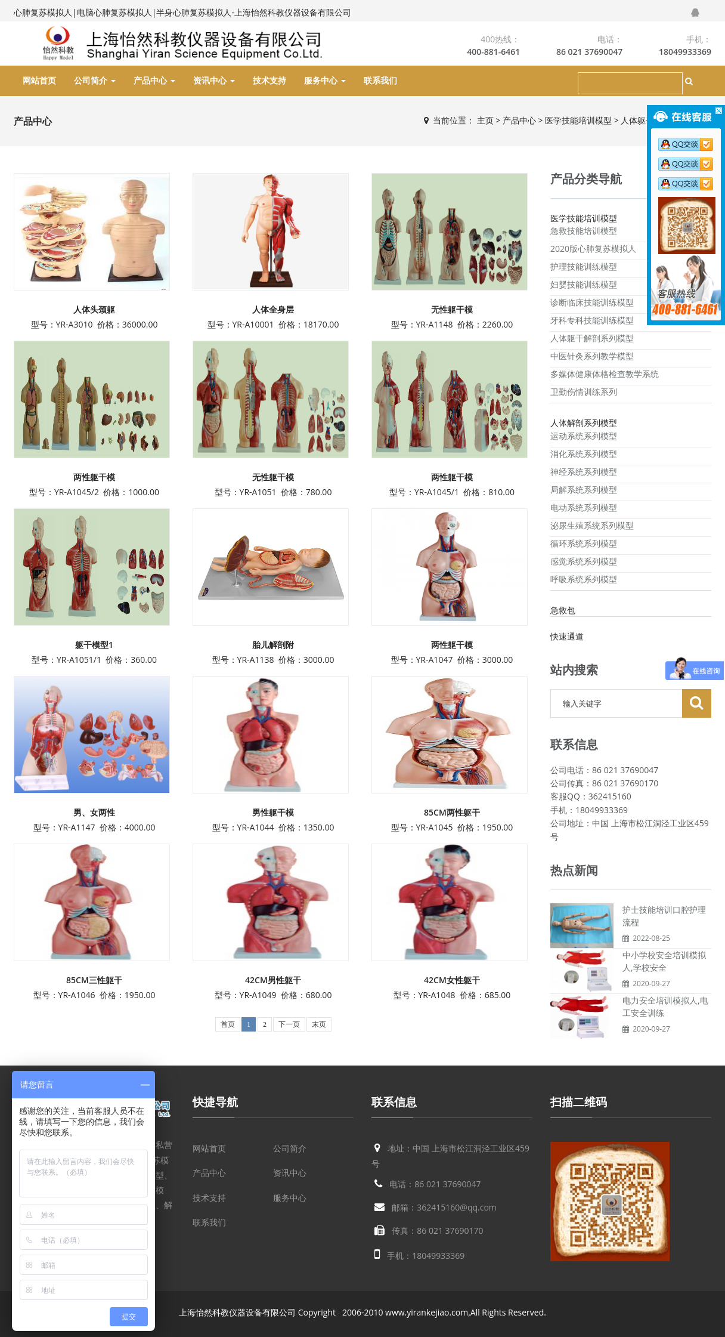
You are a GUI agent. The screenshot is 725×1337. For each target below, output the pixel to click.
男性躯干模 (273, 812)
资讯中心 (214, 80)
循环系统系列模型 (583, 543)
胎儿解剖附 (273, 644)
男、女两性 (94, 812)
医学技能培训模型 (578, 120)
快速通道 (567, 636)
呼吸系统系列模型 (583, 579)
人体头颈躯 (94, 309)
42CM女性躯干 (452, 980)
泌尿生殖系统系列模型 (592, 525)
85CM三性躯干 (94, 980)
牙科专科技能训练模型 (592, 320)
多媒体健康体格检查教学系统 (604, 373)
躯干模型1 (94, 644)
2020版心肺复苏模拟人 (593, 248)
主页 (485, 120)
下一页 (289, 1024)
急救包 (562, 610)
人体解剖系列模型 (583, 422)
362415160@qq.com (457, 1207)
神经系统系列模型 (583, 471)
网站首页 (39, 80)
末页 (319, 1024)
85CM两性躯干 (452, 812)
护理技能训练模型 (583, 266)
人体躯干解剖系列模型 (592, 338)
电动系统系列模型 (583, 507)
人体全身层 (273, 309)
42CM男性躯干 (273, 980)
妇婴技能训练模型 (583, 284)
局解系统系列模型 (583, 489)
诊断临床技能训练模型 (592, 302)
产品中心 (154, 80)
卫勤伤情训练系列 (583, 391)
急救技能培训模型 (583, 230)
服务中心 (325, 80)
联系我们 (380, 80)
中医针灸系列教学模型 (592, 356)
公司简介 (95, 80)
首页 (228, 1024)
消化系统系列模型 (583, 453)
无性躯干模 (452, 309)
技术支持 (269, 80)
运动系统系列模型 (583, 435)
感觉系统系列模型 (583, 561)
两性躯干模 (94, 477)
